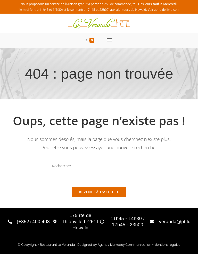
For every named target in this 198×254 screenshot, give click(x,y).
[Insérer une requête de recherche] (99, 166)
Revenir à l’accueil (99, 192)
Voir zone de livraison (163, 9)
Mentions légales (167, 244)
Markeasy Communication (131, 244)
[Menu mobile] (109, 40)
